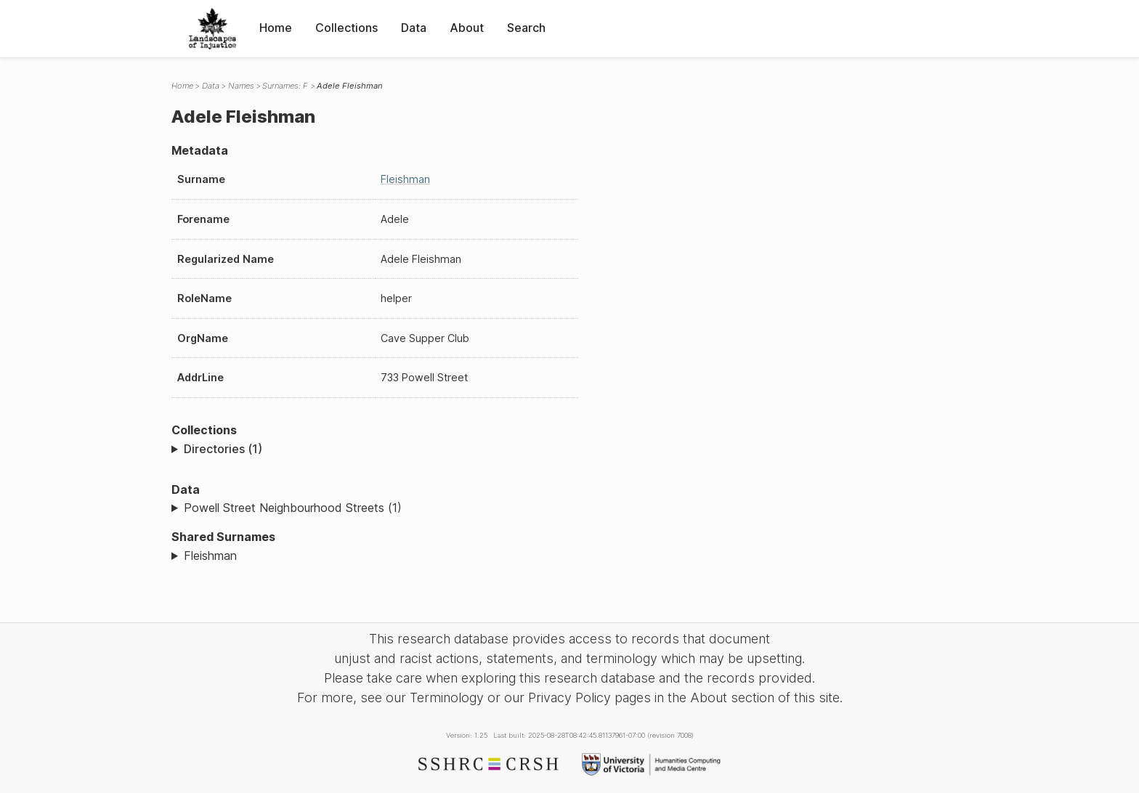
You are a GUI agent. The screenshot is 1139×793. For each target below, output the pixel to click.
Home (275, 27)
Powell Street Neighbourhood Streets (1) (293, 507)
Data (413, 27)
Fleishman (405, 179)
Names (241, 86)
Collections (346, 27)
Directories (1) (223, 449)
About (467, 27)
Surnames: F (285, 86)
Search (526, 27)
